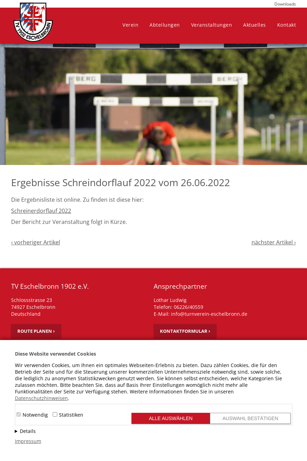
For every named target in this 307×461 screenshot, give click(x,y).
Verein (130, 24)
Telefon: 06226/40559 (178, 307)
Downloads (285, 4)
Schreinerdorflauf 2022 (41, 211)
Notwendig (35, 414)
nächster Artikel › (273, 242)
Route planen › (36, 331)
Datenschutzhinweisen (41, 398)
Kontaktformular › (185, 331)
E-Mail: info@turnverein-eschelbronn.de (200, 314)
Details (28, 431)
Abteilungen (165, 24)
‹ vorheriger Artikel (35, 242)
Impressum (28, 441)
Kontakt (286, 24)
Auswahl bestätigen (250, 418)
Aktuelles (254, 24)
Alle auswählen (171, 418)
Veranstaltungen (211, 24)
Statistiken (71, 414)
